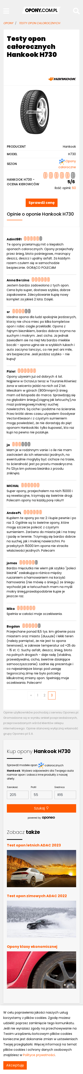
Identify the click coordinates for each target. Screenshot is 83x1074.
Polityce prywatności (39, 1055)
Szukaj (41, 808)
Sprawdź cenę (42, 202)
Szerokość (12, 787)
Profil (33, 787)
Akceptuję (15, 1065)
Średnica (59, 787)
